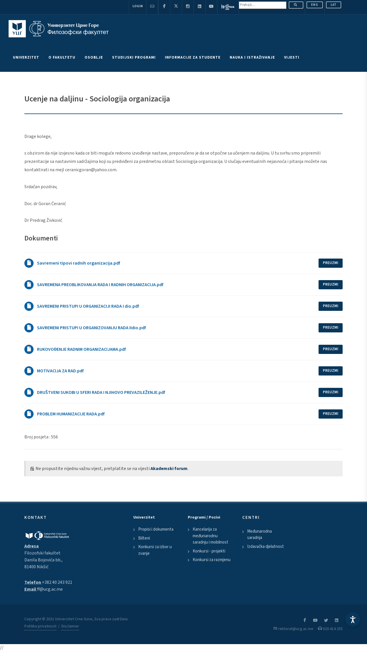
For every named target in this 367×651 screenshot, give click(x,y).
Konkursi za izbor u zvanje (155, 550)
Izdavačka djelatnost (265, 547)
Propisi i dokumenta (155, 529)
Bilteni (144, 538)
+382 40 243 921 (57, 582)
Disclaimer (70, 626)
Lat (334, 5)
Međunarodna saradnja (259, 534)
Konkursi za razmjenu (212, 560)
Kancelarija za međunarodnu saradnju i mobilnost (210, 535)
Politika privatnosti (40, 626)
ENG (314, 5)
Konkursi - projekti (209, 551)
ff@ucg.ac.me (50, 589)
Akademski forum (169, 468)
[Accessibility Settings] (352, 619)
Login (137, 6)
